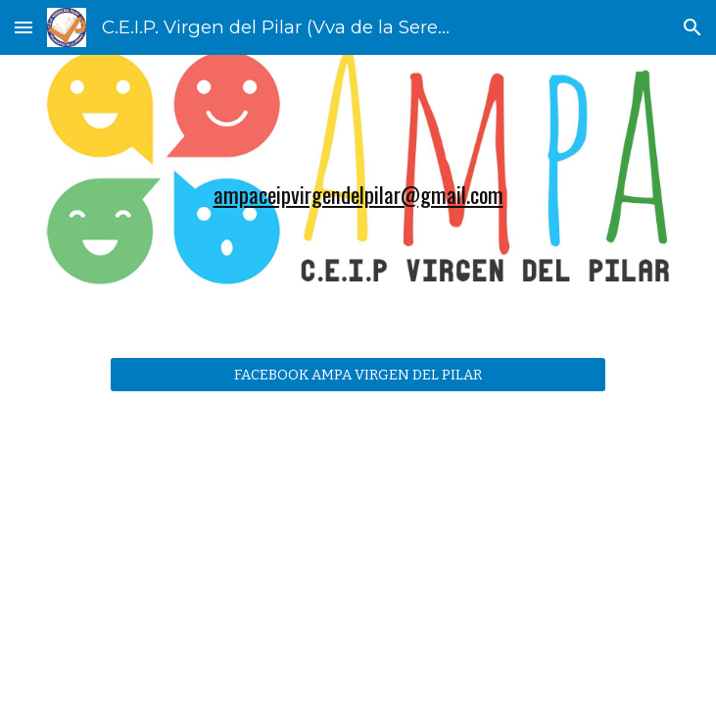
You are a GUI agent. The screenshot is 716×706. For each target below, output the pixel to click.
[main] (358, 194)
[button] (23, 27)
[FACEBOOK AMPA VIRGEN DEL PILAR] (358, 374)
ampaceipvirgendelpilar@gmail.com (358, 194)
